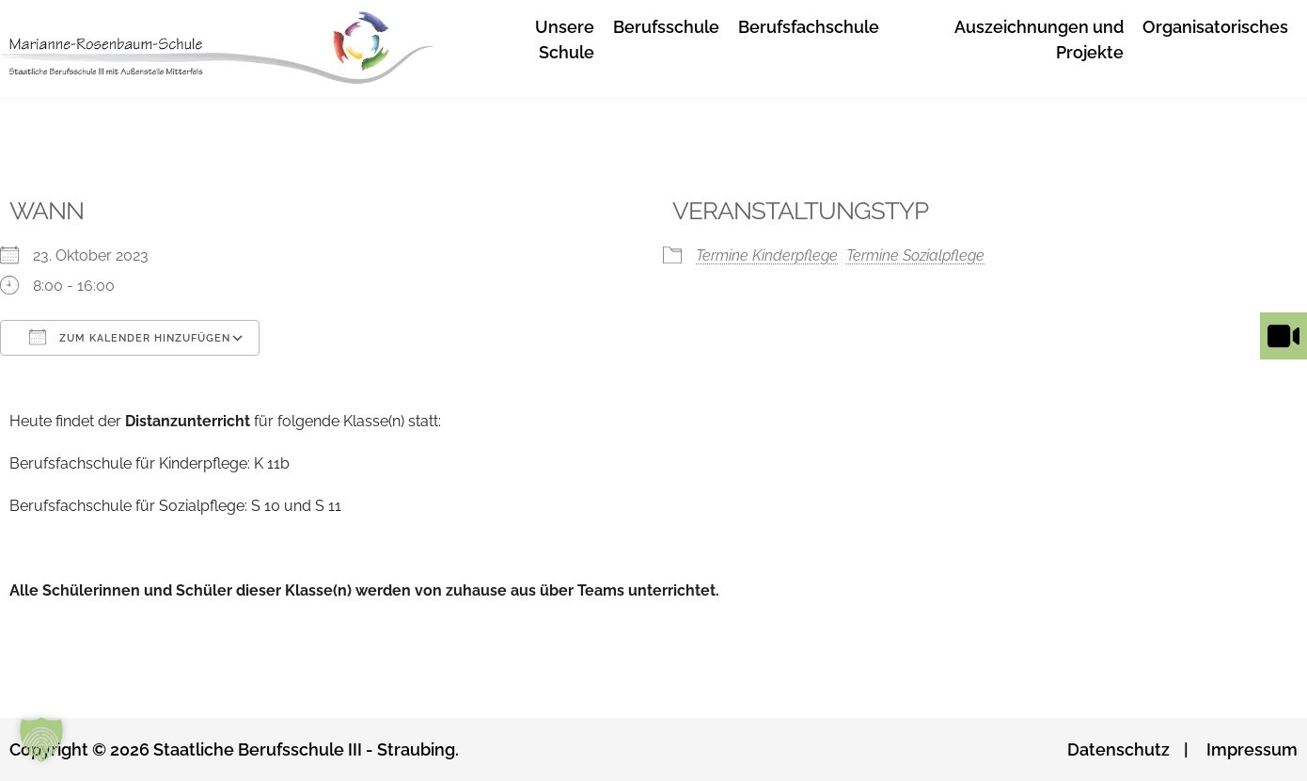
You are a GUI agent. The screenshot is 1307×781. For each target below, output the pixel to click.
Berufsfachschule (808, 27)
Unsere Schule (564, 39)
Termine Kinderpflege (767, 255)
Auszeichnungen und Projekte (1039, 39)
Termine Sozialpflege (915, 255)
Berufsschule (666, 27)
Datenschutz (1118, 749)
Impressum (1252, 749)
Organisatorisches (1215, 27)
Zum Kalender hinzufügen (129, 336)
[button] (41, 739)
